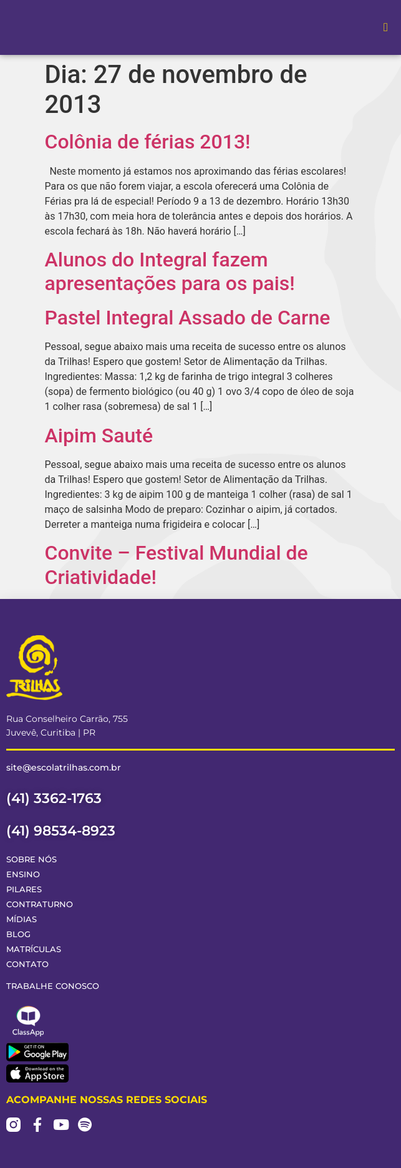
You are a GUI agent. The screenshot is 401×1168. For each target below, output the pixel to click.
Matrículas (33, 949)
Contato (27, 964)
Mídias (21, 919)
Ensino (23, 874)
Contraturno (39, 904)
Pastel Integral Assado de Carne (188, 317)
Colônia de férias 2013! (148, 141)
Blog (18, 934)
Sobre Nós (31, 859)
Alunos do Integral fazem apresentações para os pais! (170, 271)
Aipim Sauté (99, 435)
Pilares (24, 889)
